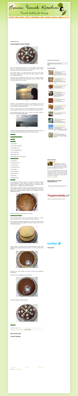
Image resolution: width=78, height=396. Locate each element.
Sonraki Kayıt (13, 367)
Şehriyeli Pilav (56, 133)
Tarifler (16, 17)
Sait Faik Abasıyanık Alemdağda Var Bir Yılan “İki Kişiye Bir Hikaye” (60, 126)
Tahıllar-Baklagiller (35, 17)
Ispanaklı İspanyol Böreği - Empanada (61, 84)
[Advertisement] (39, 29)
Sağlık (42, 17)
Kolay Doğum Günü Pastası (18, 329)
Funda (56, 161)
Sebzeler (22, 17)
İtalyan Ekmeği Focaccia (58, 77)
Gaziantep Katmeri (57, 91)
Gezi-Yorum (47, 17)
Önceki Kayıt (40, 367)
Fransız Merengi (57, 118)
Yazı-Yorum (54, 17)
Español (60, 17)
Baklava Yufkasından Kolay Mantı (60, 112)
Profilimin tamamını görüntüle (52, 177)
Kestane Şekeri (56, 98)
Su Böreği (55, 70)
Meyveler (27, 17)
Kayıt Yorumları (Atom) (17, 369)
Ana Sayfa (11, 17)
